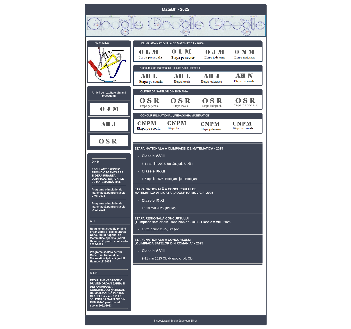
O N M (96, 161)
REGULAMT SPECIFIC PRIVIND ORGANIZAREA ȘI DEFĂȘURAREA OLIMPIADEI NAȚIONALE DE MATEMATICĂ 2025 (108, 176)
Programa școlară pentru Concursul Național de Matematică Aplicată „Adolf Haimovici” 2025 (107, 257)
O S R (93, 272)
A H (92, 221)
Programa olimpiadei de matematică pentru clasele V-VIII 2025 (108, 192)
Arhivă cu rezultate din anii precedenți (109, 94)
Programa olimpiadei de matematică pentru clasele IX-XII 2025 (108, 206)
